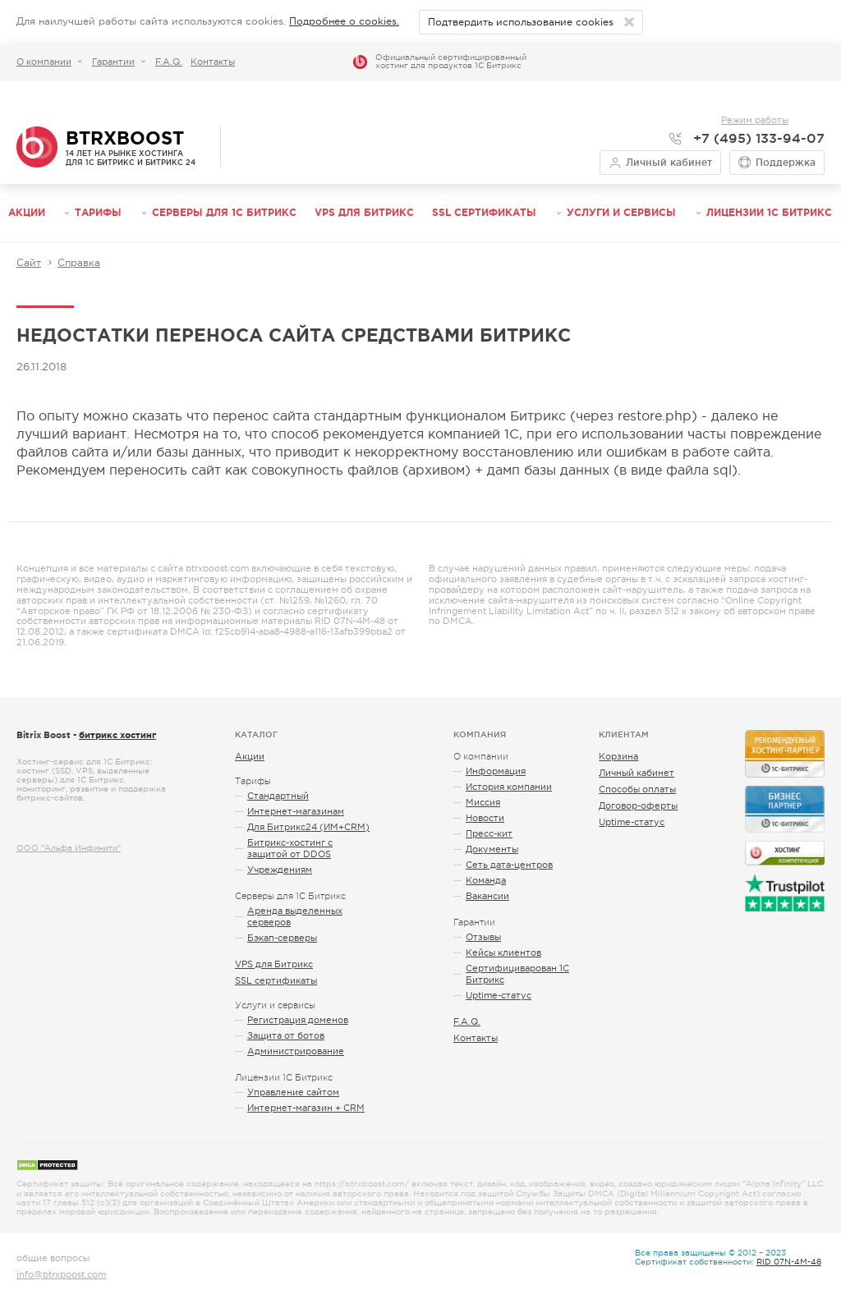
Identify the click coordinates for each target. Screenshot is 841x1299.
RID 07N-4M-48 (788, 1261)
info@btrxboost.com (61, 1274)
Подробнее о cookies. (344, 21)
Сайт (28, 263)
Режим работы (754, 120)
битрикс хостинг (117, 735)
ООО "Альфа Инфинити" (68, 847)
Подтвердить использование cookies (521, 22)
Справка (78, 263)
